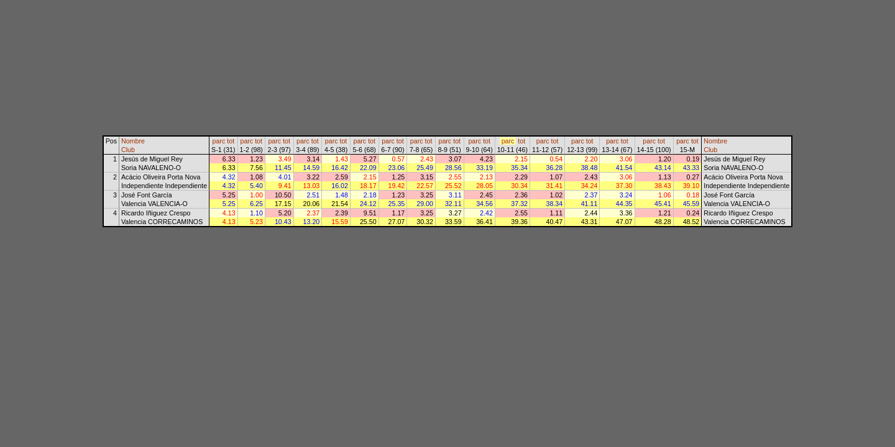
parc (219, 141)
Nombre (133, 141)
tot (230, 141)
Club (128, 149)
